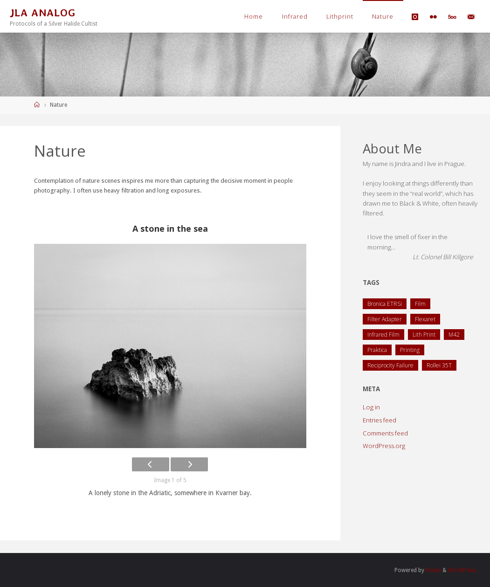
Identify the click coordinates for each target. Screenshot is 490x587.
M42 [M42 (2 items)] (454, 334)
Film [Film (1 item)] (420, 304)
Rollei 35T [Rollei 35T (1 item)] (439, 365)
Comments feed (385, 433)
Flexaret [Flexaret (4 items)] (425, 319)
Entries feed (379, 420)
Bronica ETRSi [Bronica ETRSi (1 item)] (384, 304)
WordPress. (462, 570)
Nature (382, 17)
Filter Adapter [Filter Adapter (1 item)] (384, 319)
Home (253, 17)
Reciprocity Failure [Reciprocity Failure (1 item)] (390, 365)
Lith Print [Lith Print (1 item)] (424, 334)
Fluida (432, 570)
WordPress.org (384, 446)
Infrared (295, 17)
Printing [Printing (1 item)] (410, 350)
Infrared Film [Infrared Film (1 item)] (383, 334)
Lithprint (339, 17)
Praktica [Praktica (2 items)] (377, 350)
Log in (371, 407)
